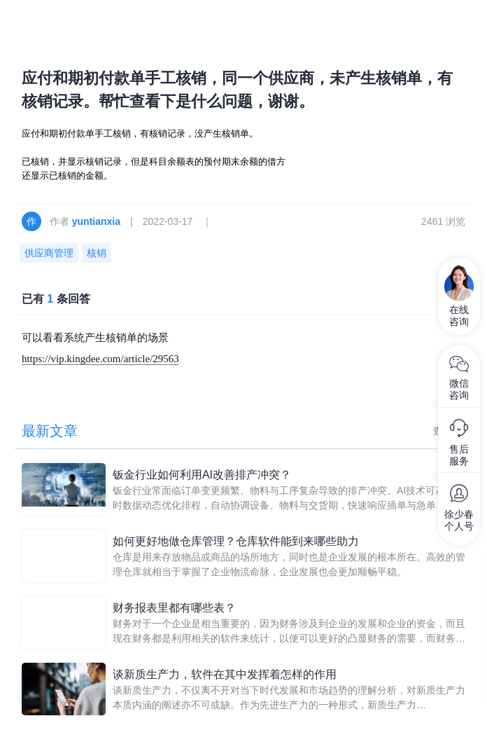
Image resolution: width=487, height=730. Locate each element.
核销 (96, 253)
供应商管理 (48, 253)
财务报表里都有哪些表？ (174, 608)
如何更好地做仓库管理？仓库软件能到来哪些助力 (236, 541)
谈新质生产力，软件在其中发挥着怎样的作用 (225, 674)
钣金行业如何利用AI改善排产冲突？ (202, 475)
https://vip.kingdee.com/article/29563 (100, 358)
